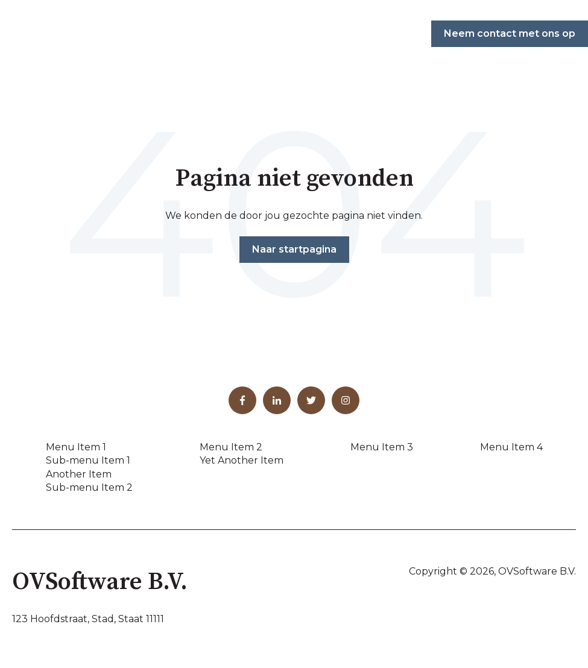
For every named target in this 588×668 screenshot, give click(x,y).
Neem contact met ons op (509, 33)
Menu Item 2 (231, 447)
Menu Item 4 (511, 447)
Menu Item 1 (76, 447)
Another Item (79, 474)
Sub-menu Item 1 (88, 460)
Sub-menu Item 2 (89, 487)
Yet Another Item (241, 460)
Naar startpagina (294, 249)
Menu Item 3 (381, 447)
